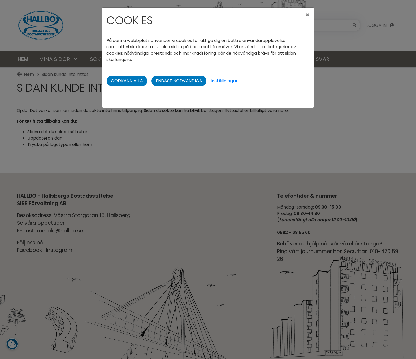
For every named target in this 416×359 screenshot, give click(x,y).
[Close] (307, 15)
